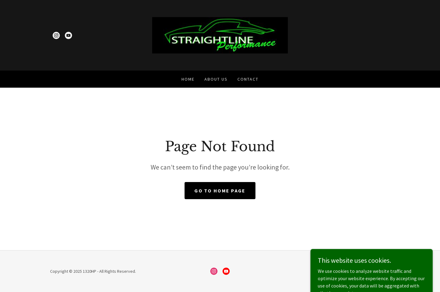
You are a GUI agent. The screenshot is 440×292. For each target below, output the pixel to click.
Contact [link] (247, 79)
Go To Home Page (219, 191)
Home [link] (188, 79)
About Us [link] (216, 79)
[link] (56, 35)
